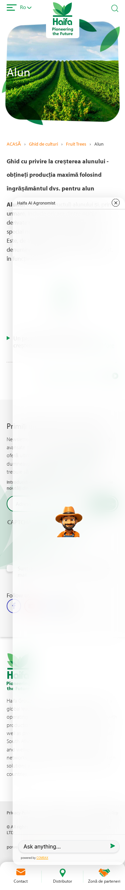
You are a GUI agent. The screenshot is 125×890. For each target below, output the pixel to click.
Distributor (62, 881)
